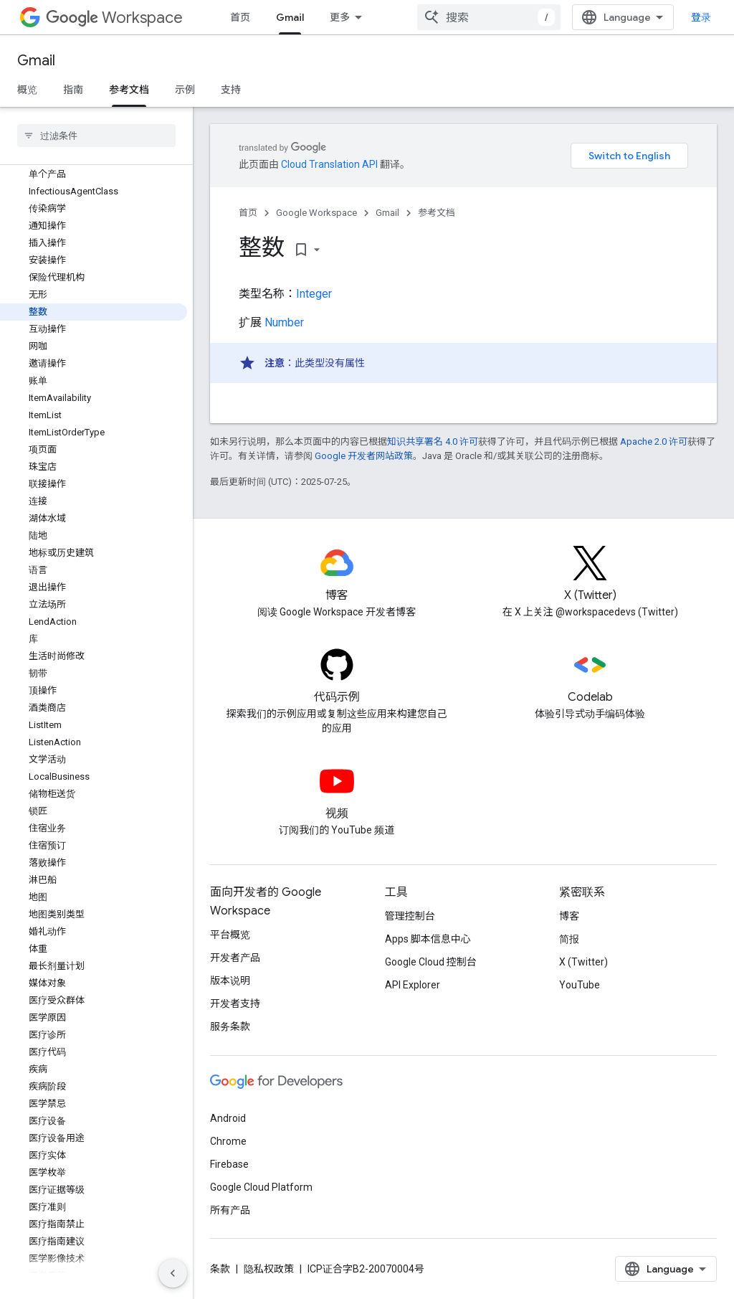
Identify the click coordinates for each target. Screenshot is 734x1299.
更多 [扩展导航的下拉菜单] (340, 17)
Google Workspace (316, 212)
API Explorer (412, 985)
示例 (185, 89)
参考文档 (436, 212)
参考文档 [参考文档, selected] (129, 89)
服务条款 (230, 1026)
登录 (701, 17)
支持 (231, 89)
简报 (569, 939)
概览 (27, 89)
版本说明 (230, 980)
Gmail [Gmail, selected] (290, 17)
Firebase (229, 1164)
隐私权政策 (269, 1269)
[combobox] (489, 17)
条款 (220, 1269)
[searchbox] (96, 135)
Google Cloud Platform (261, 1187)
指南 (73, 89)
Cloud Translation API (329, 164)
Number (284, 322)
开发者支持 (235, 1003)
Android (228, 1118)
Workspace (114, 17)
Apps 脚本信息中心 (428, 939)
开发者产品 (235, 957)
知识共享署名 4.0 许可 (432, 441)
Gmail (36, 61)
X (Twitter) (583, 962)
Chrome (228, 1141)
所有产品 (230, 1210)
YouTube (579, 985)
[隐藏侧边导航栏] (172, 1273)
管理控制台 (410, 916)
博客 (569, 916)
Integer (314, 294)
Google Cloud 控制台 (431, 962)
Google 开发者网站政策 (364, 455)
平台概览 (230, 934)
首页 (240, 17)
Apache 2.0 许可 (653, 441)
